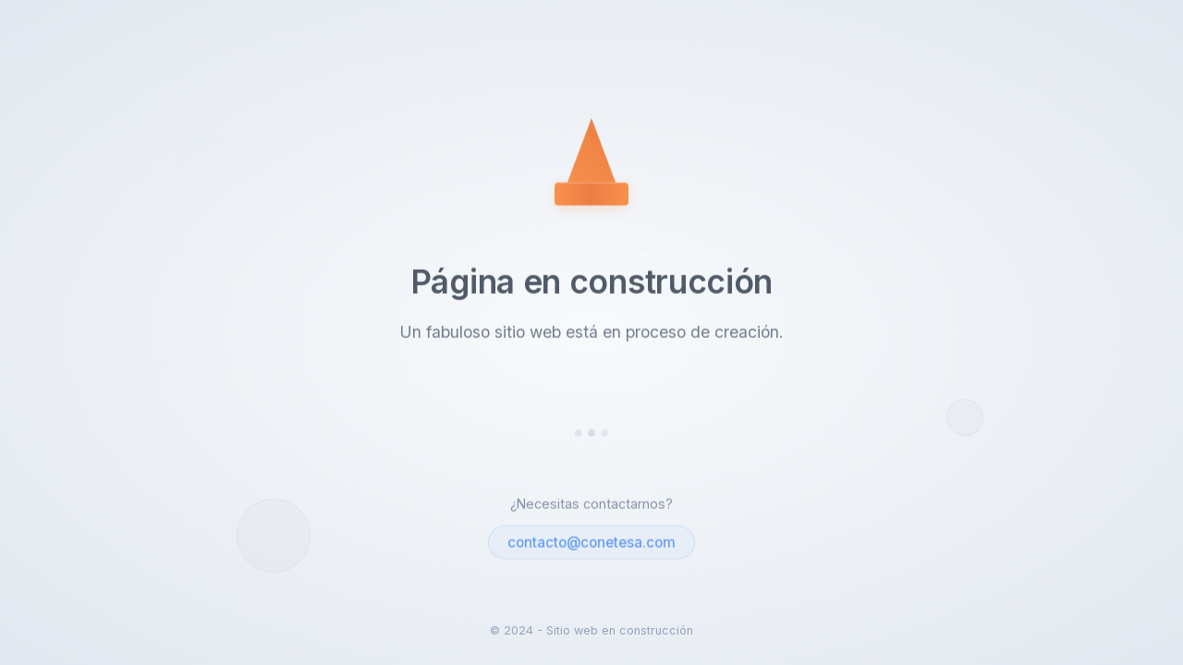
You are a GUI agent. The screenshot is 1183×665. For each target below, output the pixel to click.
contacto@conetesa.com (591, 543)
